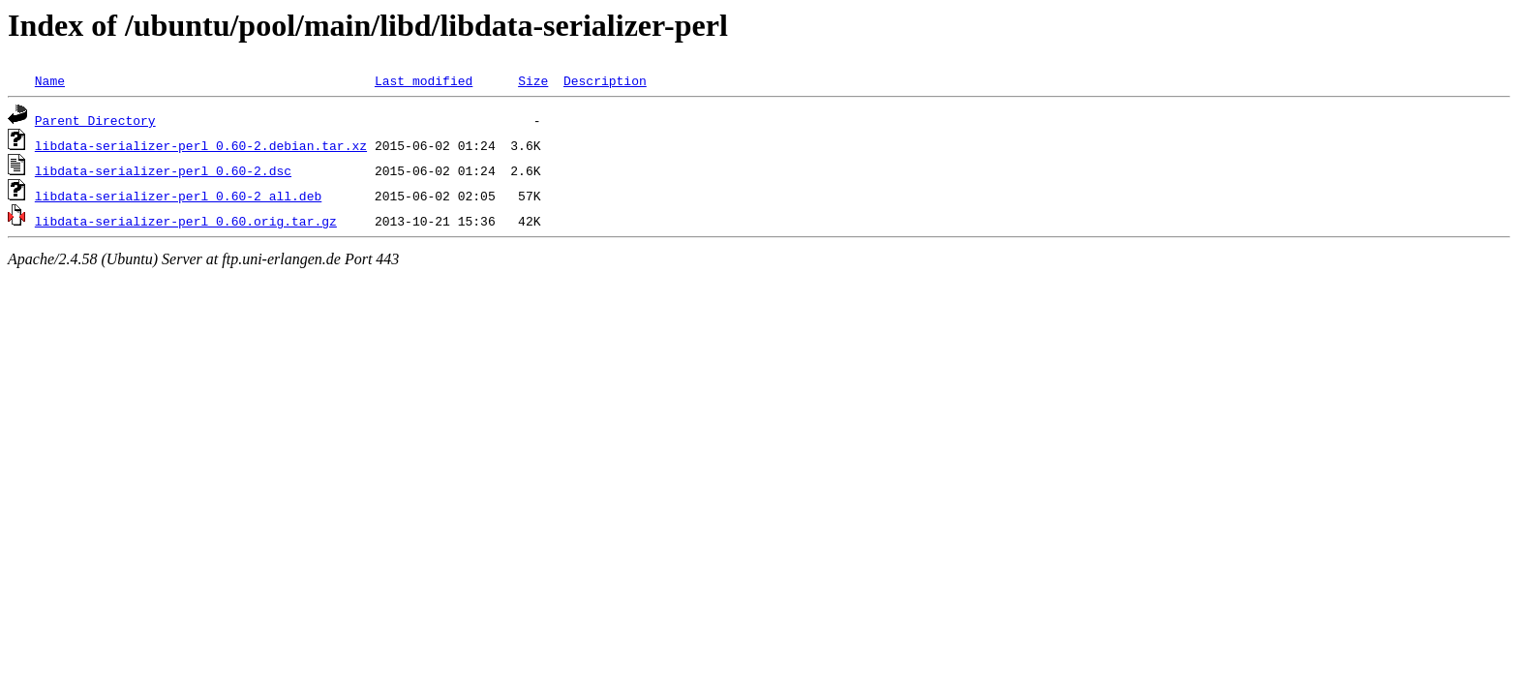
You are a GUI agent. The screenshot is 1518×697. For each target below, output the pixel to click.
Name (50, 80)
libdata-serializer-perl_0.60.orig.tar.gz (186, 220)
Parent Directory (95, 120)
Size (533, 80)
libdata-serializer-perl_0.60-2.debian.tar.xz (201, 145)
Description (605, 80)
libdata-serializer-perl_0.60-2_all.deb (178, 195)
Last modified (423, 80)
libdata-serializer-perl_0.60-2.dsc (163, 170)
